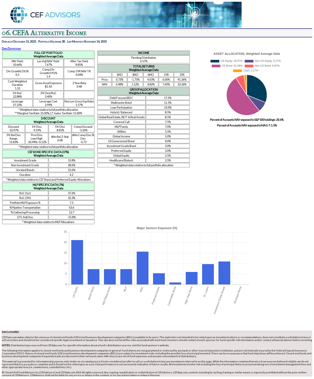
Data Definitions (11, 48)
